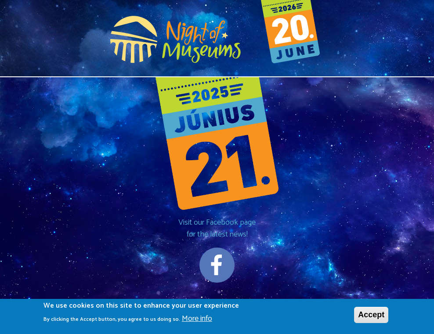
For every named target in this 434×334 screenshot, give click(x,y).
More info (197, 321)
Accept (371, 316)
